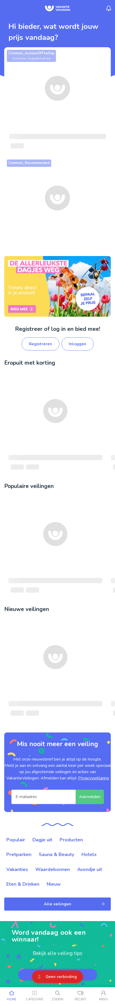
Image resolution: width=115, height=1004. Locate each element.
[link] (57, 286)
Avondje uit (89, 869)
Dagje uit (42, 840)
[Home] (11, 995)
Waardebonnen (52, 869)
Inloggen (77, 344)
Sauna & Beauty (56, 854)
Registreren (40, 344)
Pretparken (18, 854)
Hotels (89, 854)
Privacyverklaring (93, 778)
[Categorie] (34, 995)
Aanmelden (89, 797)
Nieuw (54, 884)
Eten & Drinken (22, 884)
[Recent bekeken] (80, 995)
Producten (71, 840)
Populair (15, 840)
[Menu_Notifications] (108, 8)
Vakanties (17, 869)
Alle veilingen (74, 904)
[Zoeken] (57, 995)
